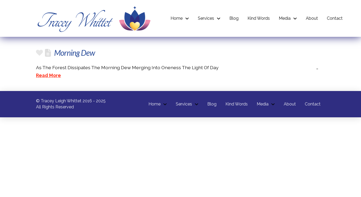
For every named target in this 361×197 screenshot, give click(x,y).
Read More (48, 75)
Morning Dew (74, 52)
